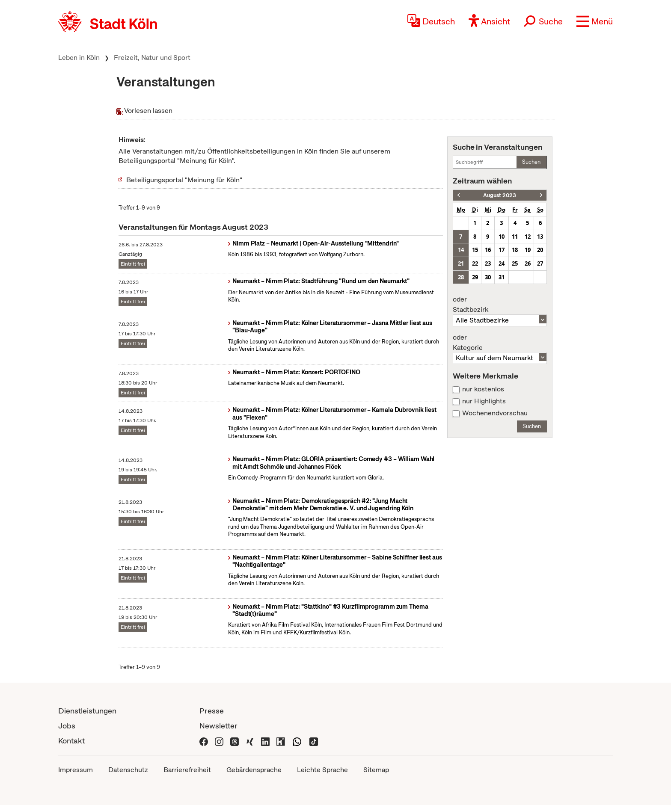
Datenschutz (128, 769)
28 (461, 277)
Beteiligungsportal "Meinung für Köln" (184, 179)
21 (461, 263)
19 (528, 250)
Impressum (75, 769)
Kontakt (71, 741)
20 (540, 250)
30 (488, 277)
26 (528, 263)
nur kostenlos (483, 389)
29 (475, 277)
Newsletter (218, 726)
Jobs (66, 726)
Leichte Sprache (322, 769)
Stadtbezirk (500, 304)
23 (488, 263)
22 (475, 263)
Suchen (531, 162)
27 (540, 263)
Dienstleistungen (87, 711)
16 (488, 250)
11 (515, 236)
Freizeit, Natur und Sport (152, 57)
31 (502, 277)
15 (475, 250)
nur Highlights (484, 401)
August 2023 (499, 195)
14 (461, 250)
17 (502, 250)
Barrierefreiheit (187, 769)
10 (502, 236)
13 (540, 236)
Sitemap (376, 769)
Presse (211, 711)
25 (515, 263)
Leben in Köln (79, 57)
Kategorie (500, 342)
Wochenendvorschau (495, 413)
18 (515, 250)
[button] (594, 21)
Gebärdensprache (254, 769)
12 (528, 236)
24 (502, 263)
